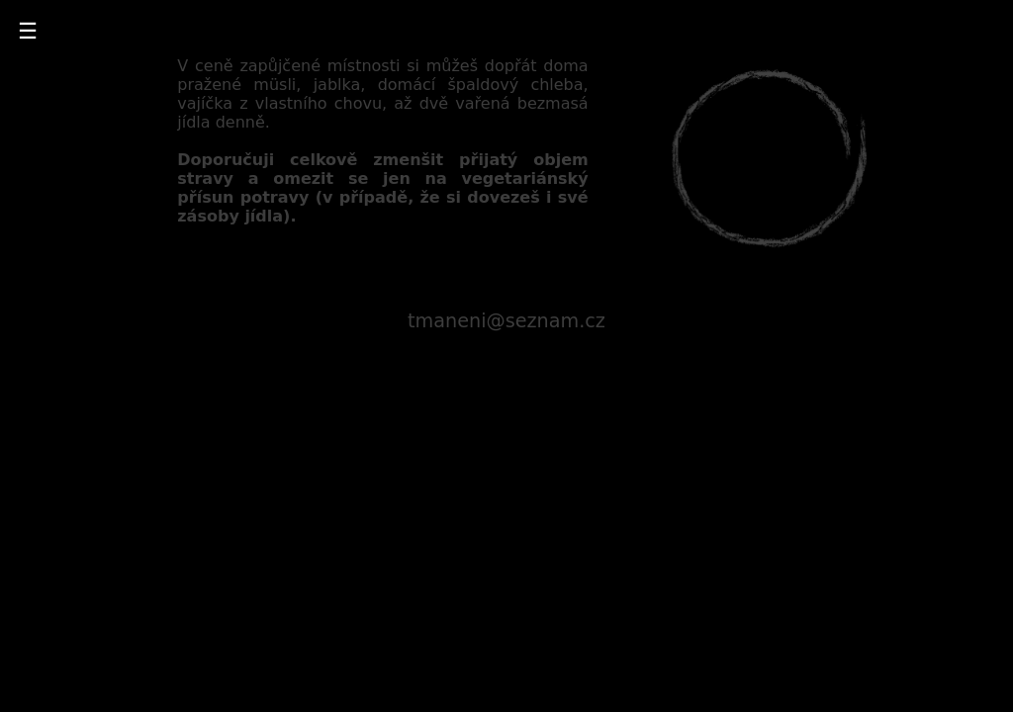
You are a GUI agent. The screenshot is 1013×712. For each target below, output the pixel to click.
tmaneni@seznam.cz (506, 321)
